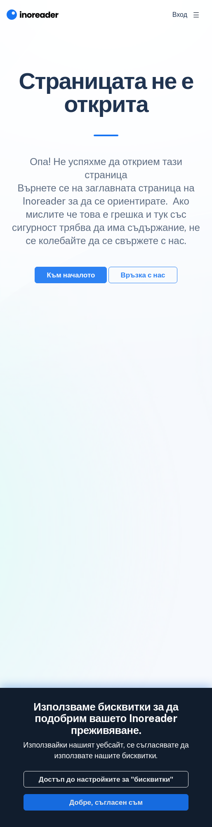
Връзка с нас (142, 275)
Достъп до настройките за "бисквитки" (106, 779)
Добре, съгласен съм (106, 802)
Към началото (71, 275)
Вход (179, 15)
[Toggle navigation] (196, 15)
